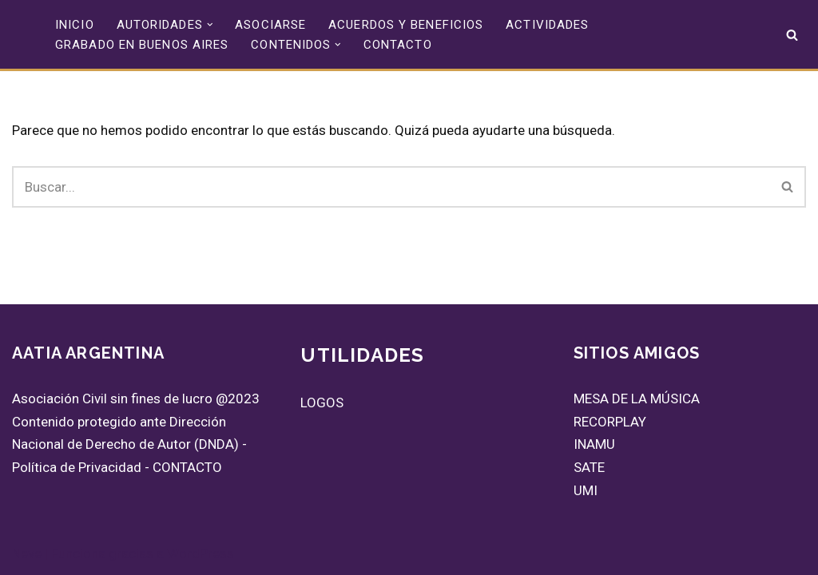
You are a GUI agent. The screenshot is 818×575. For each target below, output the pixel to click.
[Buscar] (792, 35)
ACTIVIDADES (547, 25)
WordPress (200, 553)
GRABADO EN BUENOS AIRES (141, 45)
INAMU (594, 444)
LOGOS (321, 402)
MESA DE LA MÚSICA (637, 398)
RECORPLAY (610, 422)
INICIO (74, 25)
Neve (27, 553)
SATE (589, 467)
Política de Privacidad (76, 467)
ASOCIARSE (270, 25)
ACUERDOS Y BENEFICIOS (405, 25)
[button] (210, 25)
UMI (586, 490)
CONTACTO (397, 45)
